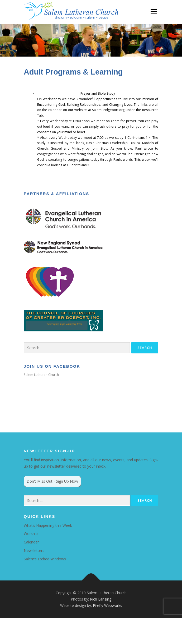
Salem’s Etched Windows (45, 558)
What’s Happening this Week (48, 525)
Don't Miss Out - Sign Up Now (52, 481)
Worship (31, 533)
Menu (153, 12)
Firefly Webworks (107, 605)
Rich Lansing (100, 599)
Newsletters (34, 550)
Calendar (31, 542)
